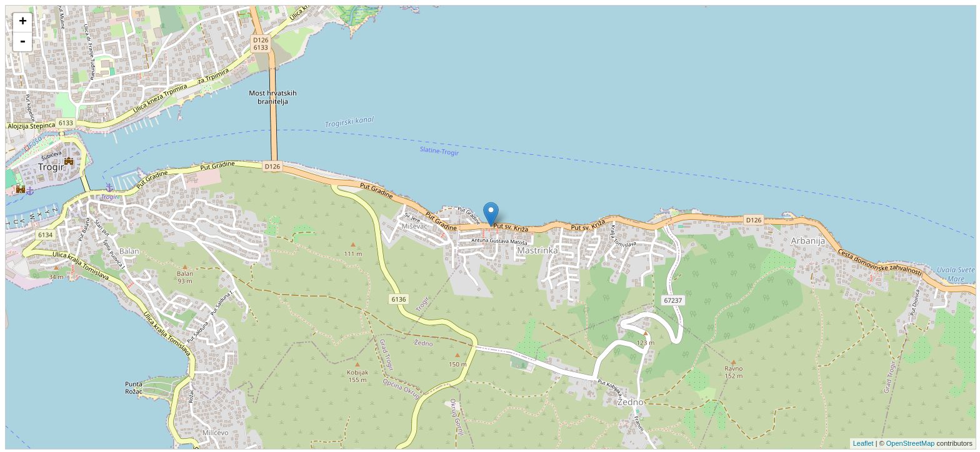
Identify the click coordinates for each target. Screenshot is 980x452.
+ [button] (23, 22)
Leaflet (863, 443)
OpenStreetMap (910, 443)
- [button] (22, 41)
